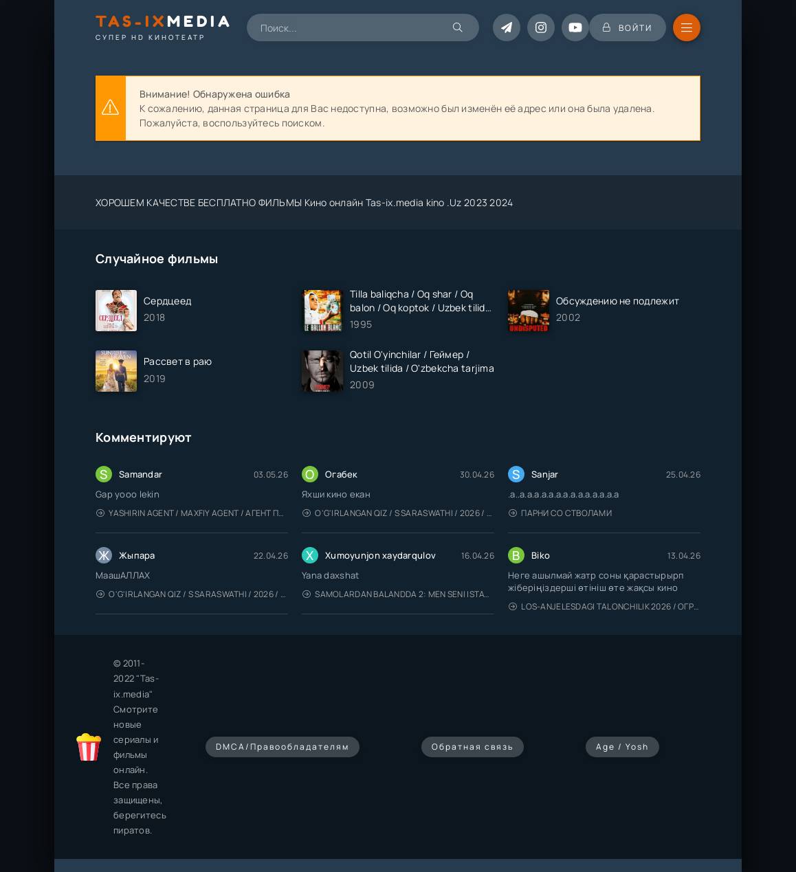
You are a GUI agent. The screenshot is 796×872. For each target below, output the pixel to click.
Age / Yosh (622, 746)
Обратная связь (472, 746)
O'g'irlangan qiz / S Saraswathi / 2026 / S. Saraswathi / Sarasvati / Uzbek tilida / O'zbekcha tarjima (398, 513)
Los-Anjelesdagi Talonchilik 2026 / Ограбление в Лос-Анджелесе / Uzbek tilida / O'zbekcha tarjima (604, 606)
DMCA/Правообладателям (282, 746)
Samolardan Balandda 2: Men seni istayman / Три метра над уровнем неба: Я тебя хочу (398, 594)
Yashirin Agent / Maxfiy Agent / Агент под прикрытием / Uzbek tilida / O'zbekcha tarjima (192, 513)
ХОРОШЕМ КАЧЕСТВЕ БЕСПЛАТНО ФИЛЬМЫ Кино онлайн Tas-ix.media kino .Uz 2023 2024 (304, 202)
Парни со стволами (560, 513)
